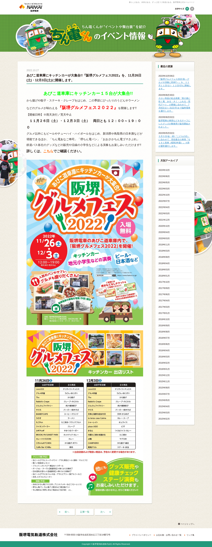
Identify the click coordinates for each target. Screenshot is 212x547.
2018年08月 (164, 257)
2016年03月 (164, 356)
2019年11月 (164, 244)
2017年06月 (164, 294)
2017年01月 (164, 313)
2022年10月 (164, 195)
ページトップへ (187, 524)
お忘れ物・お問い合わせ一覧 (168, 535)
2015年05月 (164, 400)
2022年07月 (164, 201)
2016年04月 (164, 350)
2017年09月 (164, 288)
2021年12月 (164, 220)
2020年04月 (164, 232)
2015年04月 (164, 406)
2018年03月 (164, 269)
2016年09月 (164, 325)
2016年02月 (164, 363)
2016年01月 (164, 369)
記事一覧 (84, 512)
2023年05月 (164, 182)
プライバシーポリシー (141, 535)
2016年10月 (164, 319)
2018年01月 (164, 276)
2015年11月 (164, 381)
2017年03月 (164, 307)
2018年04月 (164, 263)
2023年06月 (164, 176)
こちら (48, 151)
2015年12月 (164, 375)
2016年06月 (164, 344)
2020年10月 (164, 226)
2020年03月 (164, 238)
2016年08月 (164, 332)
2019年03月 (164, 251)
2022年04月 (164, 207)
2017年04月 (164, 300)
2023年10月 (164, 170)
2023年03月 (164, 188)
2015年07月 (164, 394)
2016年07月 (164, 338)
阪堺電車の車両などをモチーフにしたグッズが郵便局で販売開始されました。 (174, 123)
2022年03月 (164, 213)
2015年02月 (164, 419)
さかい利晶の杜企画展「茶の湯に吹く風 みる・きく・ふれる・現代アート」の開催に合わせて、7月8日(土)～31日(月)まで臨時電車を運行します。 (174, 104)
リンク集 (190, 535)
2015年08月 (164, 387)
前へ (67, 512)
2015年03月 (164, 412)
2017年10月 (164, 282)
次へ (102, 512)
